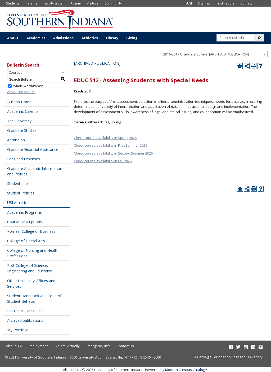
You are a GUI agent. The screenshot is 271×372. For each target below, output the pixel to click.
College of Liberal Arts (26, 240)
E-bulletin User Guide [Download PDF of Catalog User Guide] (25, 310)
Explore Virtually (67, 345)
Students (13, 3)
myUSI (187, 3)
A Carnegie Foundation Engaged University (228, 357)
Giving (132, 37)
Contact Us (125, 345)
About (13, 37)
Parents (31, 3)
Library (112, 37)
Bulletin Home (19, 101)
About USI (14, 345)
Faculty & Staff (54, 3)
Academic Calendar (23, 111)
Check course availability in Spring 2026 (105, 137)
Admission (16, 139)
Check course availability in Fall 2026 (103, 161)
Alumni (76, 3)
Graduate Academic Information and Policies (34, 171)
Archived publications (25, 320)
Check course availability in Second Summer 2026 (113, 153)
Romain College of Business (31, 231)
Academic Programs (24, 212)
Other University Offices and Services (31, 283)
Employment (38, 345)
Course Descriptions (24, 221)
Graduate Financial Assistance (32, 149)
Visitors (92, 3)
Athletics (90, 37)
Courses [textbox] (15, 72)
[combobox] (215, 54)
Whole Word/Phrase (28, 86)
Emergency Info (98, 345)
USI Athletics (18, 202)
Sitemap (204, 3)
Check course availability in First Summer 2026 (110, 145)
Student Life (17, 183)
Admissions (63, 37)
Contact (246, 3)
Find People (225, 3)
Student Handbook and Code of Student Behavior (34, 298)
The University (19, 120)
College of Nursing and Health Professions (32, 253)
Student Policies (20, 193)
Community (113, 3)
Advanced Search (21, 91)
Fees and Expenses (23, 158)
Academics (35, 37)
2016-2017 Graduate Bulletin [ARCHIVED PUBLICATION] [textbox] (206, 54)
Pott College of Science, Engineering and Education (29, 268)
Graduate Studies (22, 130)
